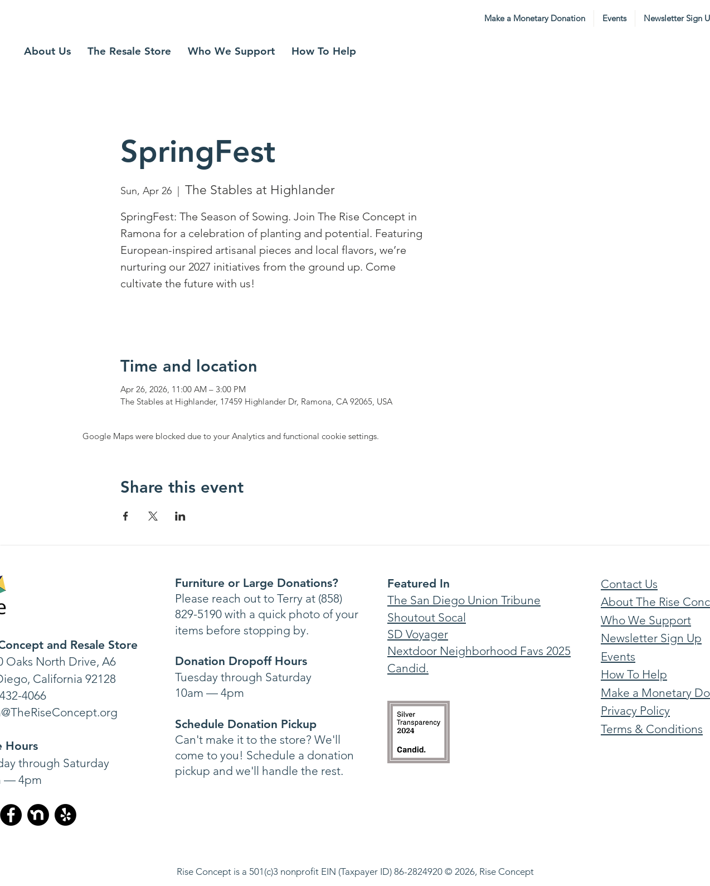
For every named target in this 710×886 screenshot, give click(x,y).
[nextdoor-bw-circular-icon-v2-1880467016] (38, 815)
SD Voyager (417, 634)
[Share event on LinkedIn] (180, 516)
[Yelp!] (65, 815)
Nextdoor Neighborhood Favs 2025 (479, 651)
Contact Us (629, 584)
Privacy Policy (635, 711)
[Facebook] (11, 815)
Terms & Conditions (652, 729)
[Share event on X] (153, 516)
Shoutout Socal (426, 617)
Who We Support (646, 620)
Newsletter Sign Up (651, 638)
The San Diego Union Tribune (464, 600)
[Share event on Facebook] (125, 516)
